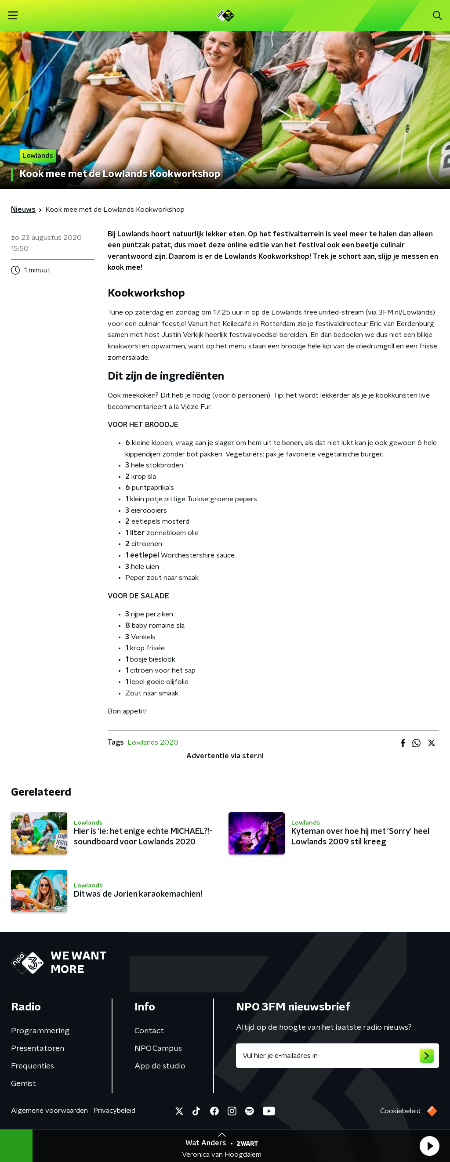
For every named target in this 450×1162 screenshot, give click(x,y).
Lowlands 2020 (152, 742)
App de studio (159, 1066)
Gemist (23, 1084)
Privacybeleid (114, 1110)
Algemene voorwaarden (49, 1110)
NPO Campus (158, 1049)
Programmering (40, 1031)
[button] (429, 1146)
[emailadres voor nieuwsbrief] (337, 1055)
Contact (149, 1031)
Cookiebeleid (400, 1111)
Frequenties (32, 1066)
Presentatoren (37, 1049)
